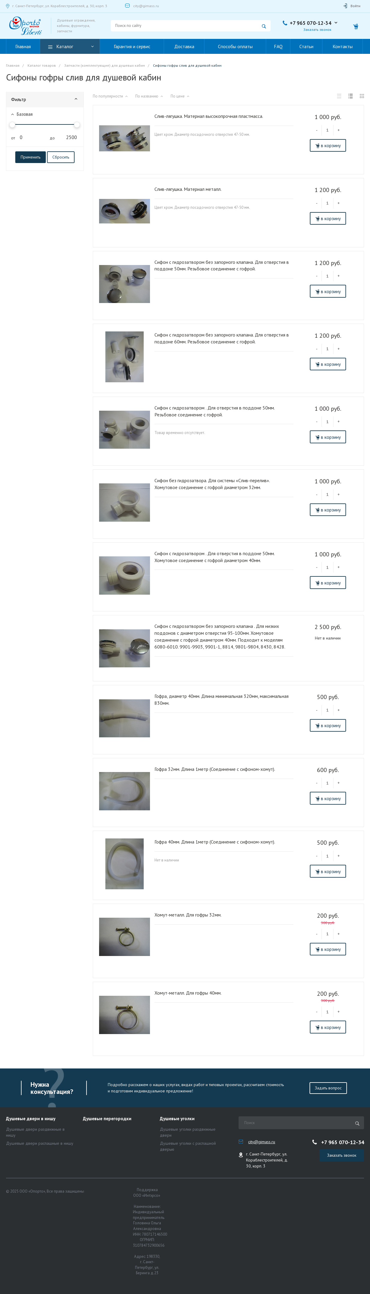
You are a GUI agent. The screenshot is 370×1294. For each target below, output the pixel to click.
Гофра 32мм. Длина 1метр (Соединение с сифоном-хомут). (214, 769)
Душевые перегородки (107, 1118)
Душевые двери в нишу (30, 1118)
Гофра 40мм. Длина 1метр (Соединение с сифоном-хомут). (214, 842)
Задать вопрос (328, 1088)
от (11, 138)
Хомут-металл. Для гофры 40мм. (188, 993)
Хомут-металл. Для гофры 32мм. (188, 915)
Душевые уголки (177, 1118)
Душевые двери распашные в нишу (39, 1143)
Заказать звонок (317, 29)
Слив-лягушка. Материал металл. (188, 189)
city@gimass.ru (146, 6)
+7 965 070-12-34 (310, 23)
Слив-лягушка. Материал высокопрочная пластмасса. (208, 116)
